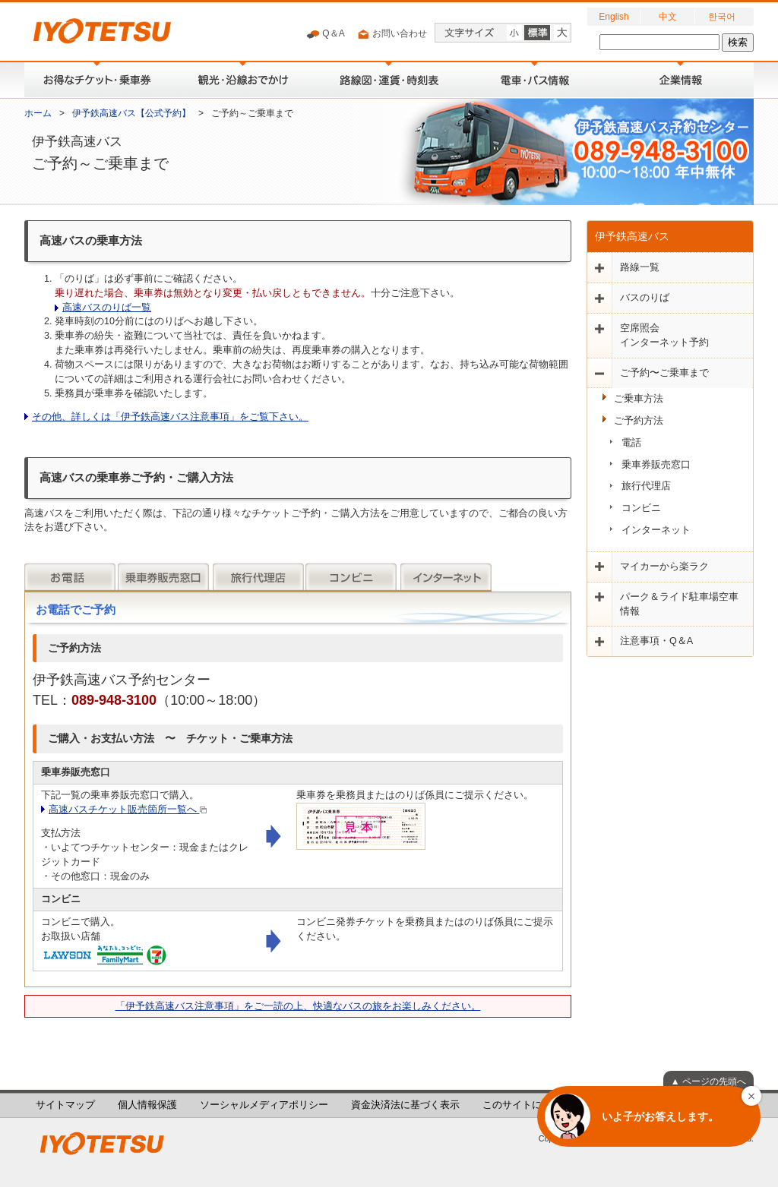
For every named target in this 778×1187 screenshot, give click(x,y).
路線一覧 (639, 267)
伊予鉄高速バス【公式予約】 (131, 113)
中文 (668, 16)
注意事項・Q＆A (656, 641)
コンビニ (641, 508)
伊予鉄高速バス (632, 236)
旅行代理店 (646, 486)
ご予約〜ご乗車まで (664, 373)
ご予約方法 (638, 420)
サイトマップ (65, 1105)
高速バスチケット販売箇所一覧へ (128, 809)
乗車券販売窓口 (656, 464)
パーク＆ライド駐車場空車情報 (679, 604)
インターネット (656, 530)
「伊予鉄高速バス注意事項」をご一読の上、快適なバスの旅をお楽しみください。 (298, 1006)
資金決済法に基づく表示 (405, 1105)
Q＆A (325, 34)
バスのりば (644, 297)
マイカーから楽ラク (664, 566)
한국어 (721, 16)
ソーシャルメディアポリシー (264, 1105)
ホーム (38, 113)
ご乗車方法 (638, 398)
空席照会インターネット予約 (664, 335)
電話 (631, 442)
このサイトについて (526, 1105)
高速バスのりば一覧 (106, 307)
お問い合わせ (391, 34)
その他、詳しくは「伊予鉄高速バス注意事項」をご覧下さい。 (170, 417)
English (613, 16)
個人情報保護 (147, 1105)
